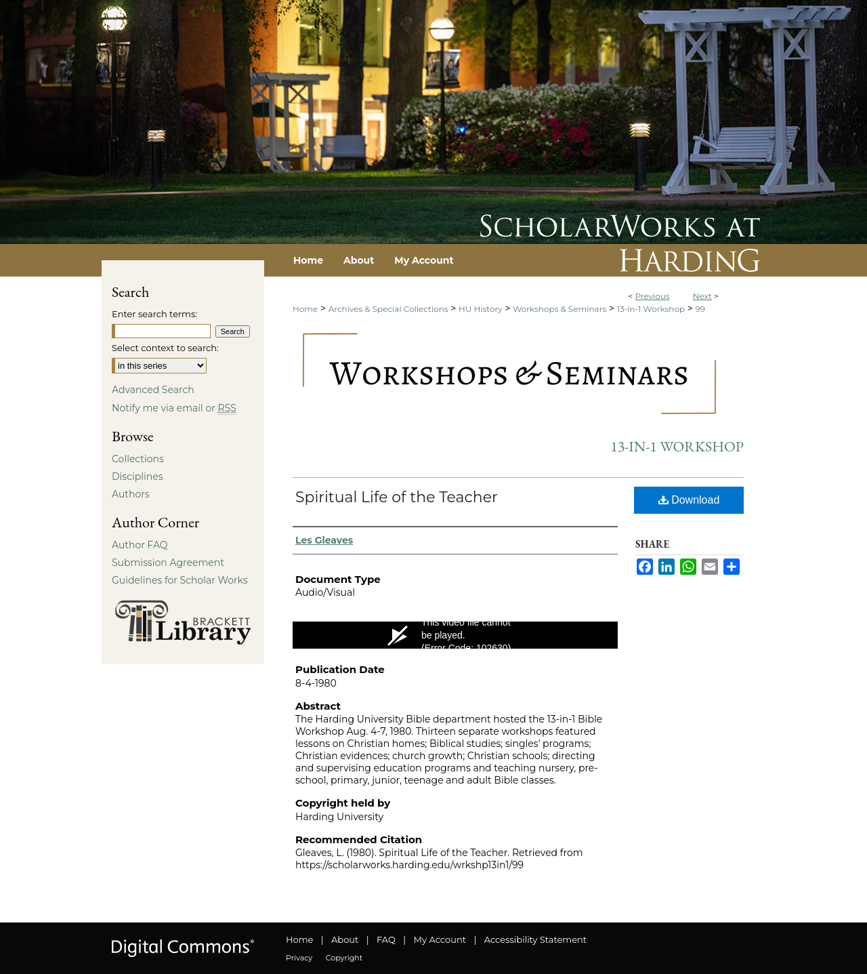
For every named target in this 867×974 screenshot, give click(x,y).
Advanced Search (153, 390)
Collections (138, 459)
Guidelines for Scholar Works (180, 580)
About (344, 939)
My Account (440, 939)
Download (689, 500)
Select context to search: (165, 347)
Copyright (344, 957)
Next (702, 296)
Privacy (299, 957)
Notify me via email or (174, 408)
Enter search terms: (154, 313)
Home (305, 309)
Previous (652, 296)
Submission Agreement (168, 562)
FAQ (386, 939)
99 (701, 309)
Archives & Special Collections (388, 309)
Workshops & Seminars (559, 309)
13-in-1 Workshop (651, 309)
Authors (131, 494)
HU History (481, 309)
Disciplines (137, 476)
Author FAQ (140, 545)
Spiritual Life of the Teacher (396, 497)
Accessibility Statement (535, 939)
